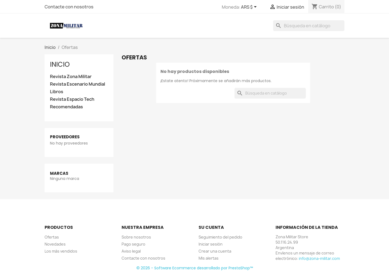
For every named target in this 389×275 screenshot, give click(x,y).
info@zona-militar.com (319, 258)
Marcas (59, 173)
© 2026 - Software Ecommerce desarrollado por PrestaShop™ (194, 268)
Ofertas (52, 237)
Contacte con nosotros (69, 7)
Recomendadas (66, 107)
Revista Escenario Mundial (77, 84)
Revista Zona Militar (71, 76)
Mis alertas (209, 258)
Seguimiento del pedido (220, 237)
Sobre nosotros (136, 237)
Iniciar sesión (211, 244)
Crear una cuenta (215, 251)
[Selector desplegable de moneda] (250, 7)
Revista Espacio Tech (72, 99)
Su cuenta (211, 227)
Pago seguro (133, 244)
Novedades (55, 244)
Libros (56, 92)
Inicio (60, 64)
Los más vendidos (61, 251)
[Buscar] (308, 25)
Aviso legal (131, 251)
